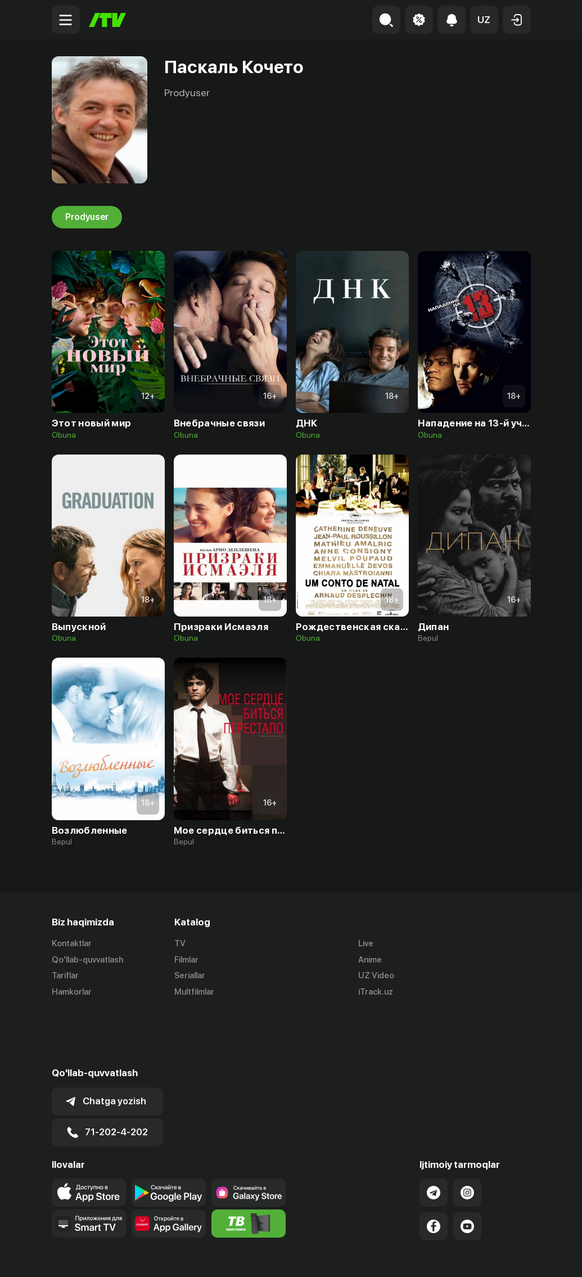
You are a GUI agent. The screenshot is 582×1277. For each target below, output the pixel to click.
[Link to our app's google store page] (169, 1137)
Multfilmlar (194, 992)
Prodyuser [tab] (87, 217)
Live (365, 943)
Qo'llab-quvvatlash (87, 960)
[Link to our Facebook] (433, 1171)
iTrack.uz (375, 992)
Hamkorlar (72, 992)
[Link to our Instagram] (467, 1137)
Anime (370, 960)
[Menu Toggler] (66, 20)
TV (180, 943)
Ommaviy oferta (422, 1256)
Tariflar (65, 976)
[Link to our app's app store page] (89, 1137)
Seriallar (189, 976)
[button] (484, 20)
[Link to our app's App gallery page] (169, 1168)
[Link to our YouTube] (467, 1171)
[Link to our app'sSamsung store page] (248, 1137)
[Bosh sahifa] (107, 20)
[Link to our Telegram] (433, 1137)
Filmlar (186, 960)
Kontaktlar (72, 943)
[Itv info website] (248, 1168)
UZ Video (376, 976)
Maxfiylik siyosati (498, 1256)
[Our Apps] (89, 1168)
